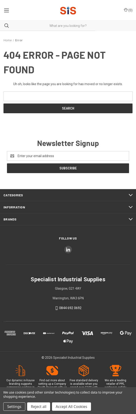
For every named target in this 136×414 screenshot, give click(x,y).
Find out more (48, 380)
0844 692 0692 (70, 308)
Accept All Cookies (71, 406)
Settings (14, 406)
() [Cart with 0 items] (128, 10)
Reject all (38, 406)
